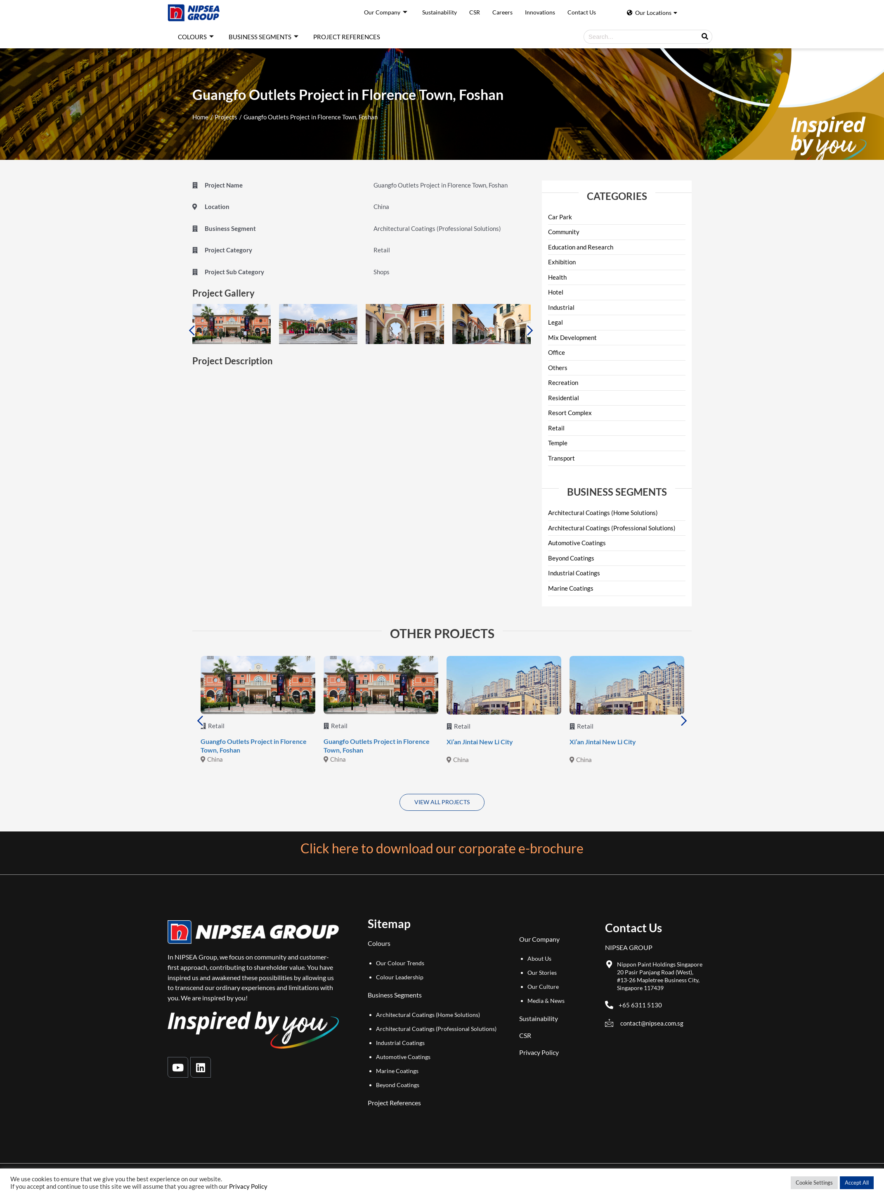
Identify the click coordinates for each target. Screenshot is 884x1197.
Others (557, 367)
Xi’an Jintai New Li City (480, 742)
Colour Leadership (399, 977)
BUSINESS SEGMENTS (263, 37)
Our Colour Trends (400, 963)
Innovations (540, 12)
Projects (226, 117)
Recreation (563, 382)
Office (556, 352)
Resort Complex (570, 412)
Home (200, 117)
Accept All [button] (857, 1182)
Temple (557, 442)
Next (530, 330)
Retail (556, 428)
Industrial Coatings (574, 573)
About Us (539, 958)
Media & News (546, 1000)
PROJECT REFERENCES (346, 36)
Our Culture (543, 986)
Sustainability (439, 12)
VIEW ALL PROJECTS (442, 801)
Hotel (555, 292)
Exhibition (562, 262)
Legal (555, 322)
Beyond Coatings (571, 558)
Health (557, 277)
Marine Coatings (570, 588)
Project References (394, 1103)
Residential (563, 397)
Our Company (385, 12)
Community (563, 231)
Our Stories (542, 972)
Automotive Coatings (577, 542)
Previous (191, 330)
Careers (502, 12)
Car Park (560, 217)
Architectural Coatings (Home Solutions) (603, 512)
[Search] (705, 36)
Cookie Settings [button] (814, 1182)
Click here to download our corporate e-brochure (442, 848)
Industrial (561, 307)
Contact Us (581, 12)
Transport (561, 458)
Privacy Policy (539, 1052)
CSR (474, 12)
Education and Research (580, 247)
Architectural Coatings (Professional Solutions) (612, 528)
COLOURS (196, 37)
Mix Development (572, 337)
